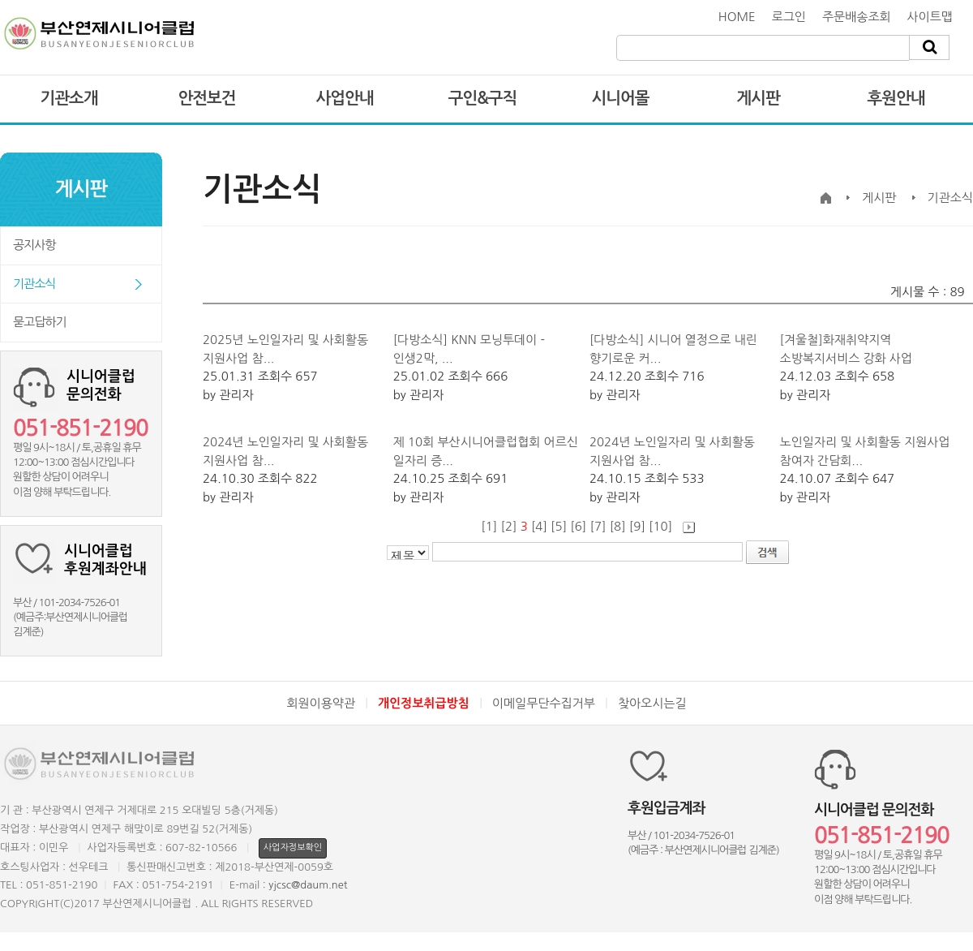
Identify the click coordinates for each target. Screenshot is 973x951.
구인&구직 (482, 98)
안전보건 (206, 98)
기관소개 (68, 98)
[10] (660, 526)
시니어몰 (620, 98)
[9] (637, 526)
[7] (597, 526)
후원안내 (895, 98)
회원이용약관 (320, 703)
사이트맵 (930, 17)
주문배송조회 (856, 17)
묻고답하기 (39, 322)
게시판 (757, 98)
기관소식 (34, 284)
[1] (489, 526)
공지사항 (34, 245)
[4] (539, 526)
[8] (618, 526)
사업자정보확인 (293, 847)
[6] (578, 526)
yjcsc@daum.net (307, 885)
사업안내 (344, 98)
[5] (559, 526)
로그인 (789, 17)
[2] (508, 526)
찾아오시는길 (652, 703)
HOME (737, 17)
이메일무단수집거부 (543, 703)
